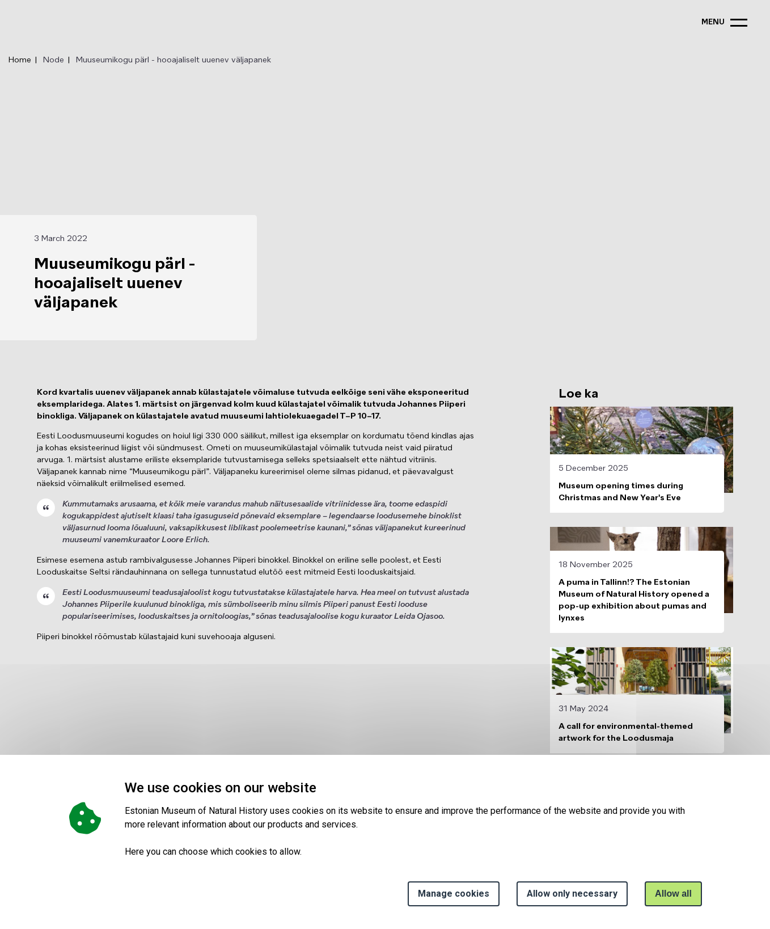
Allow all (673, 893)
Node (53, 60)
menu (713, 22)
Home (20, 60)
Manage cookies (453, 893)
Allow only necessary (572, 893)
